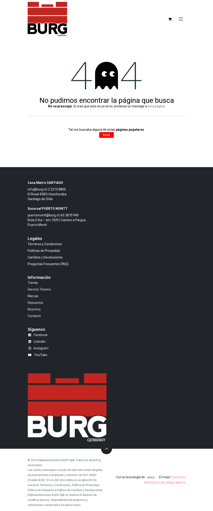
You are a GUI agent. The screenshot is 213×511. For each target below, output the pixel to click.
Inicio (106, 135)
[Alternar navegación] (180, 19)
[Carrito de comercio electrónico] (169, 19)
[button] (106, 448)
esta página (156, 106)
